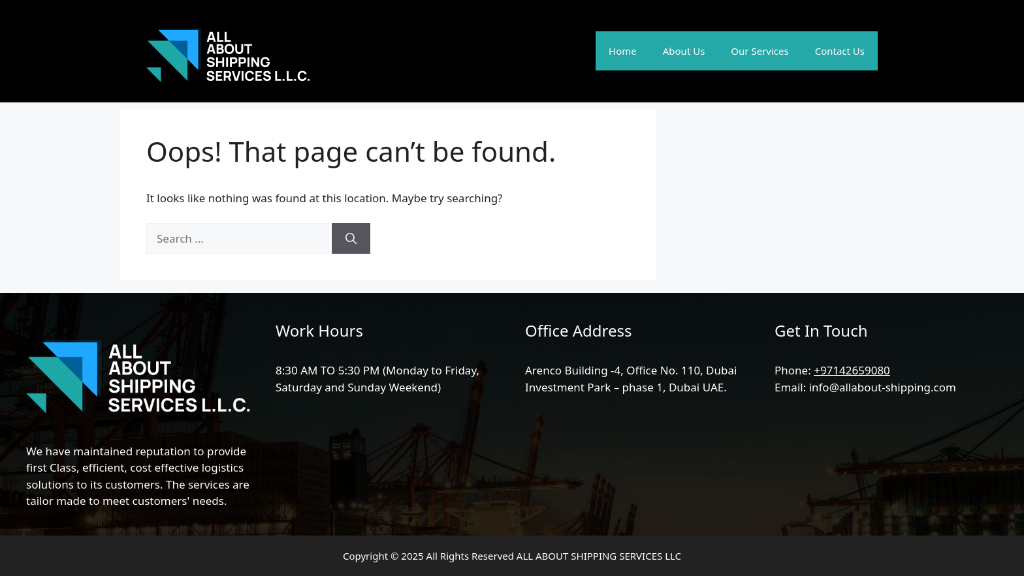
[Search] (351, 238)
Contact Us (840, 50)
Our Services (759, 50)
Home (623, 50)
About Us (684, 50)
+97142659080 (852, 370)
